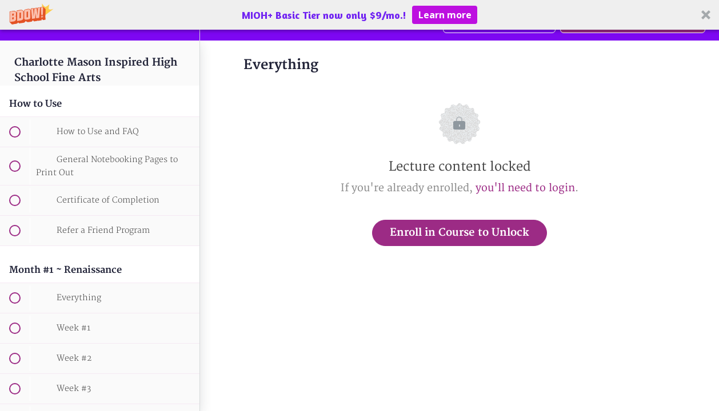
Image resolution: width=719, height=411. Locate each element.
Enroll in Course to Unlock (459, 232)
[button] (359, 15)
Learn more (445, 15)
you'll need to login (525, 188)
